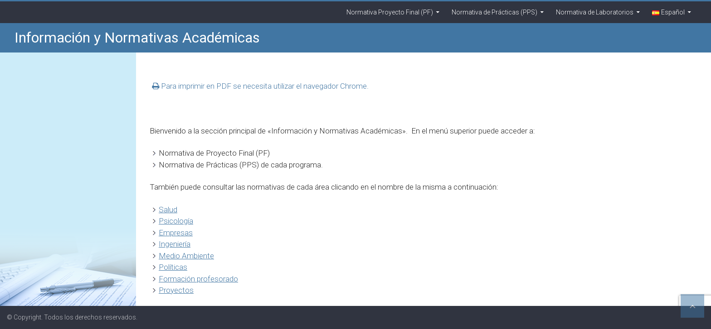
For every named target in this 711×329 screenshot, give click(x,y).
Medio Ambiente (186, 255)
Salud (168, 209)
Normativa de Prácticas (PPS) (494, 12)
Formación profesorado (198, 278)
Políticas (173, 267)
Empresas (176, 232)
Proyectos (176, 290)
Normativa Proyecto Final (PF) (389, 12)
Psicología (176, 220)
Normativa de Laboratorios (594, 12)
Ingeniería (174, 243)
